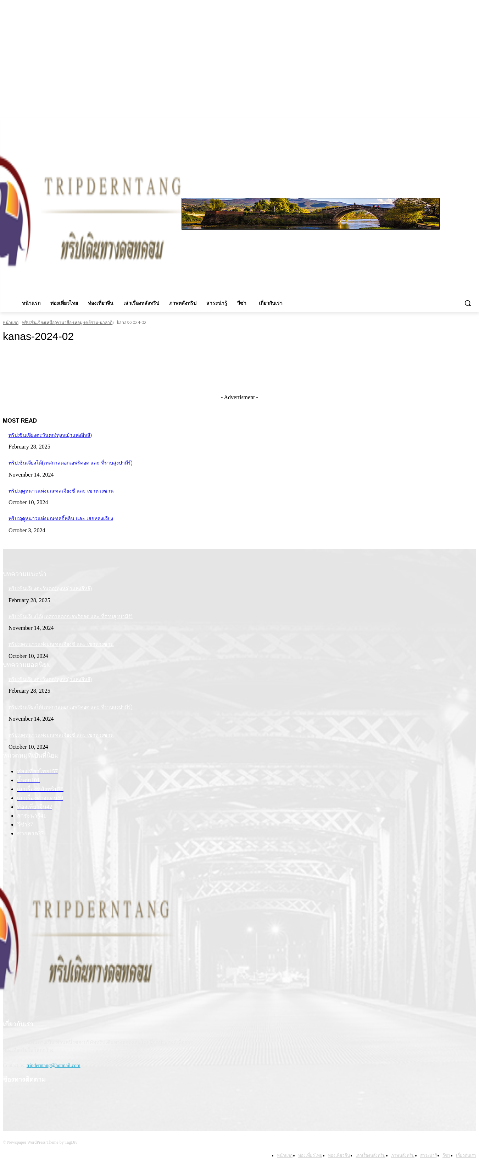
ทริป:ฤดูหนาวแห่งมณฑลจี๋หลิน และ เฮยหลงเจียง (61, 518)
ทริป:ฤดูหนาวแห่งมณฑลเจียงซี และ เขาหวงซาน (61, 491)
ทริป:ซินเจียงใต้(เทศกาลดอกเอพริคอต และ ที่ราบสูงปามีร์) (71, 463)
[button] (467, 303)
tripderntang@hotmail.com (53, 1065)
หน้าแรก (10, 322)
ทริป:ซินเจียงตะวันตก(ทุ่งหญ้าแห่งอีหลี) (50, 435)
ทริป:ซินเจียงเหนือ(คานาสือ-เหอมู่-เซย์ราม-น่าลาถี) (67, 322)
